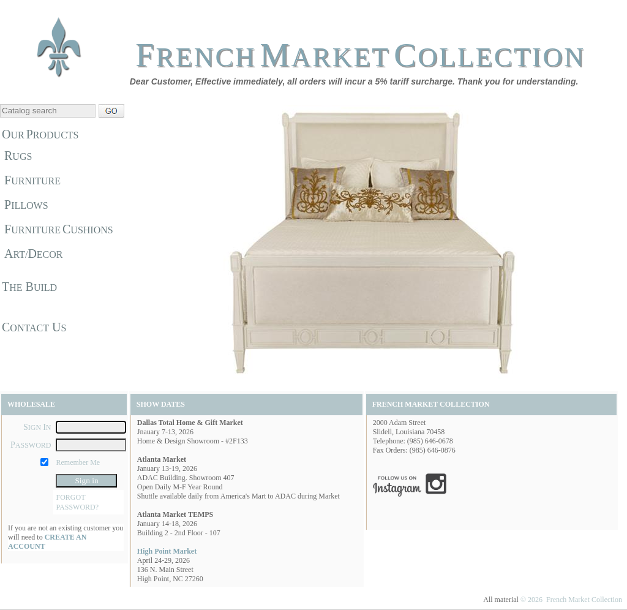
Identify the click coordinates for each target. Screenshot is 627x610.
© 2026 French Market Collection (571, 599)
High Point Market (167, 551)
